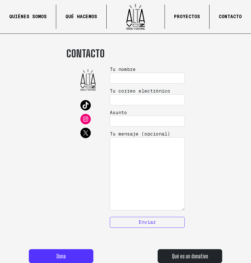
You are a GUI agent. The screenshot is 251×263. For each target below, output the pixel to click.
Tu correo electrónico (147, 96)
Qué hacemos (81, 17)
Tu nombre (147, 75)
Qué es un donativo (190, 256)
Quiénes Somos (28, 17)
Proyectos (187, 17)
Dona (61, 256)
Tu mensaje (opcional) (147, 171)
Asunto (147, 118)
